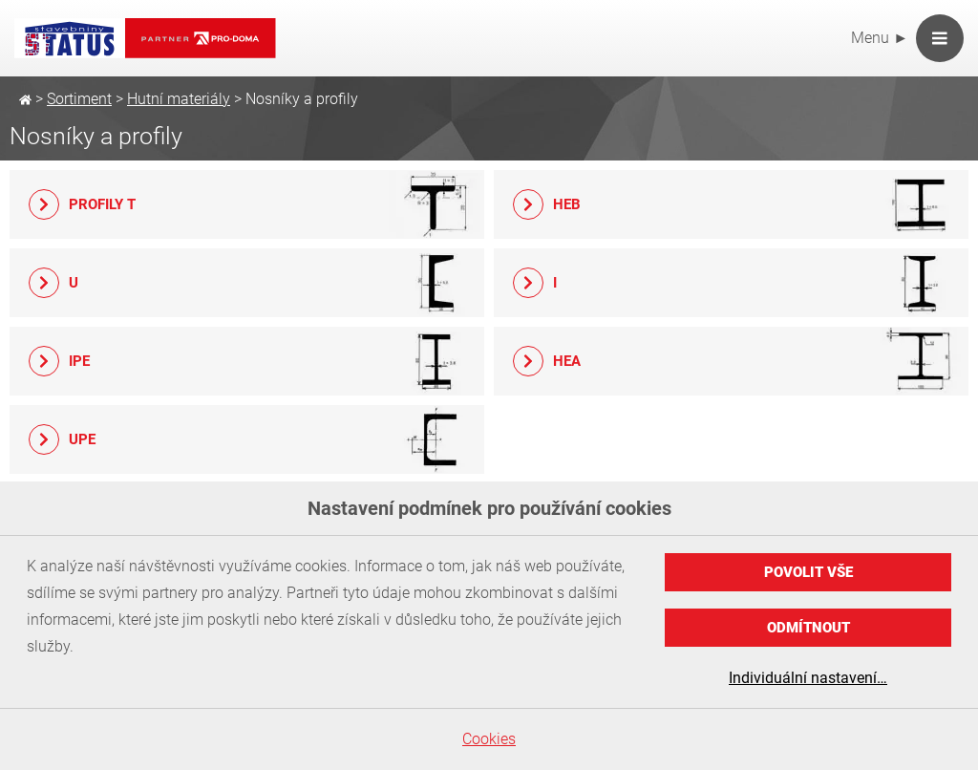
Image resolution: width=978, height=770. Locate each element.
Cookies (489, 739)
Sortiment (79, 99)
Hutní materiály (178, 99)
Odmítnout (808, 627)
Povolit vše (808, 572)
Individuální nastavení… (808, 678)
